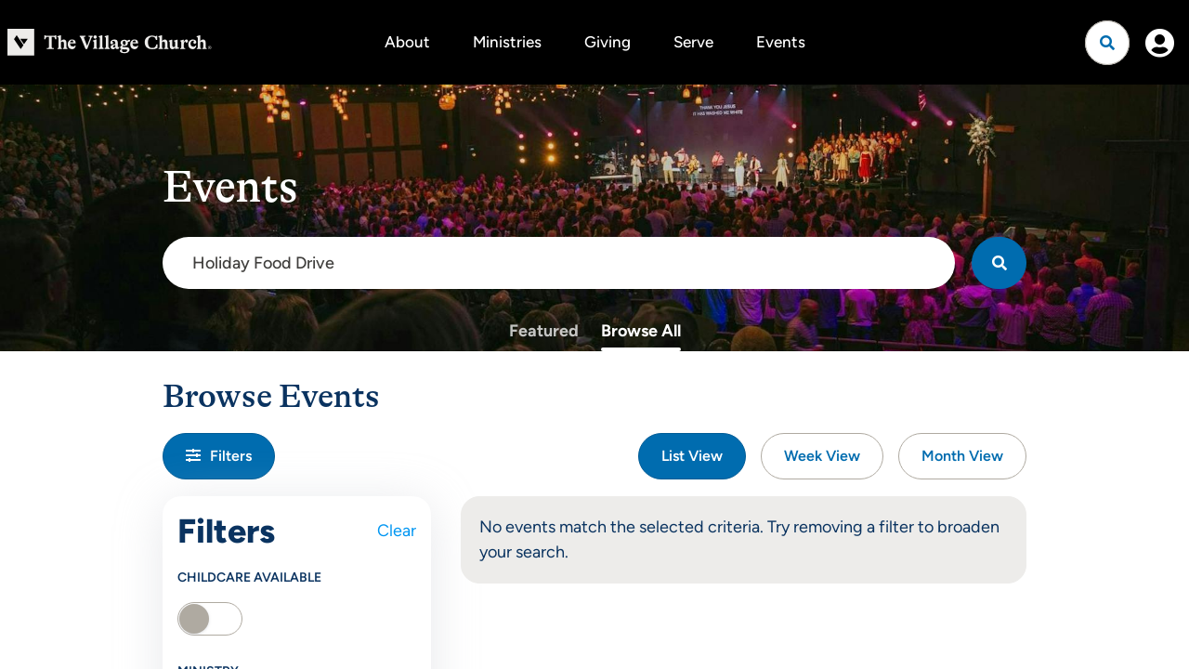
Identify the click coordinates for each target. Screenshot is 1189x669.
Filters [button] (219, 456)
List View (692, 456)
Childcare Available (249, 577)
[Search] (999, 263)
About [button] (407, 42)
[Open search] (1107, 42)
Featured (544, 331)
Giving (607, 42)
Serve (693, 42)
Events (780, 42)
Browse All (641, 331)
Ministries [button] (507, 42)
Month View (962, 456)
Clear (396, 530)
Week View (822, 456)
